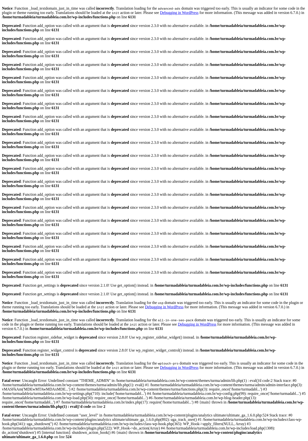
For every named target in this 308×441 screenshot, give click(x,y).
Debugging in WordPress (179, 13)
